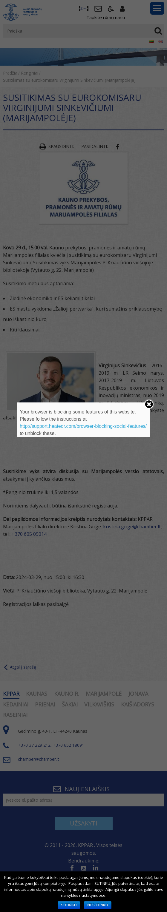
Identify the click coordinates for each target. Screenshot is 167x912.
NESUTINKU (97, 905)
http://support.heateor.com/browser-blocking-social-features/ (83, 426)
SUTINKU (69, 905)
